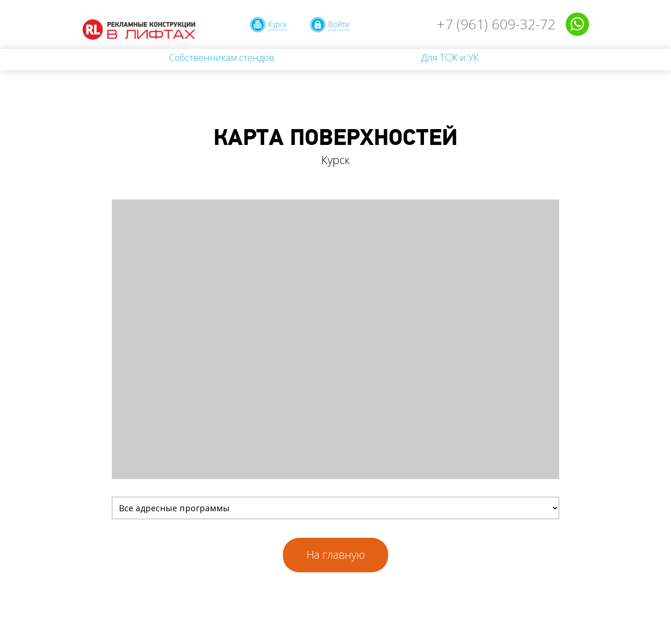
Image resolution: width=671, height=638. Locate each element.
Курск (277, 24)
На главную (335, 554)
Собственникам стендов (221, 57)
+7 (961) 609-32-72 (496, 24)
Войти (338, 24)
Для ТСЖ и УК (450, 57)
